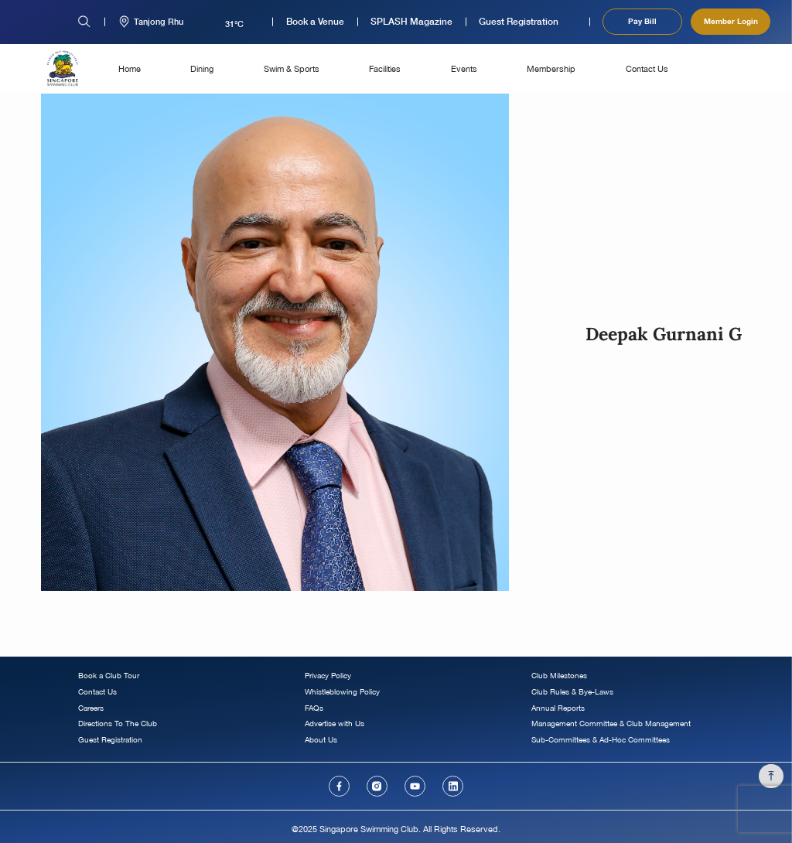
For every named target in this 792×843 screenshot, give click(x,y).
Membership (551, 68)
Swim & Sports (291, 68)
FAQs (314, 708)
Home (129, 68)
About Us (321, 739)
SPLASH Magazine (411, 21)
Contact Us (647, 68)
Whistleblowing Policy (342, 692)
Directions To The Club (117, 723)
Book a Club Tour (108, 675)
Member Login (731, 21)
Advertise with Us (334, 723)
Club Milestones (559, 675)
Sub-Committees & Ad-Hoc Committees (600, 739)
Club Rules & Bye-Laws (572, 692)
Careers (91, 708)
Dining (201, 68)
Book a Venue (315, 21)
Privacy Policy (328, 675)
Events (464, 68)
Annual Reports (558, 708)
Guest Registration (518, 21)
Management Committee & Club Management (611, 723)
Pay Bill (642, 21)
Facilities (385, 68)
